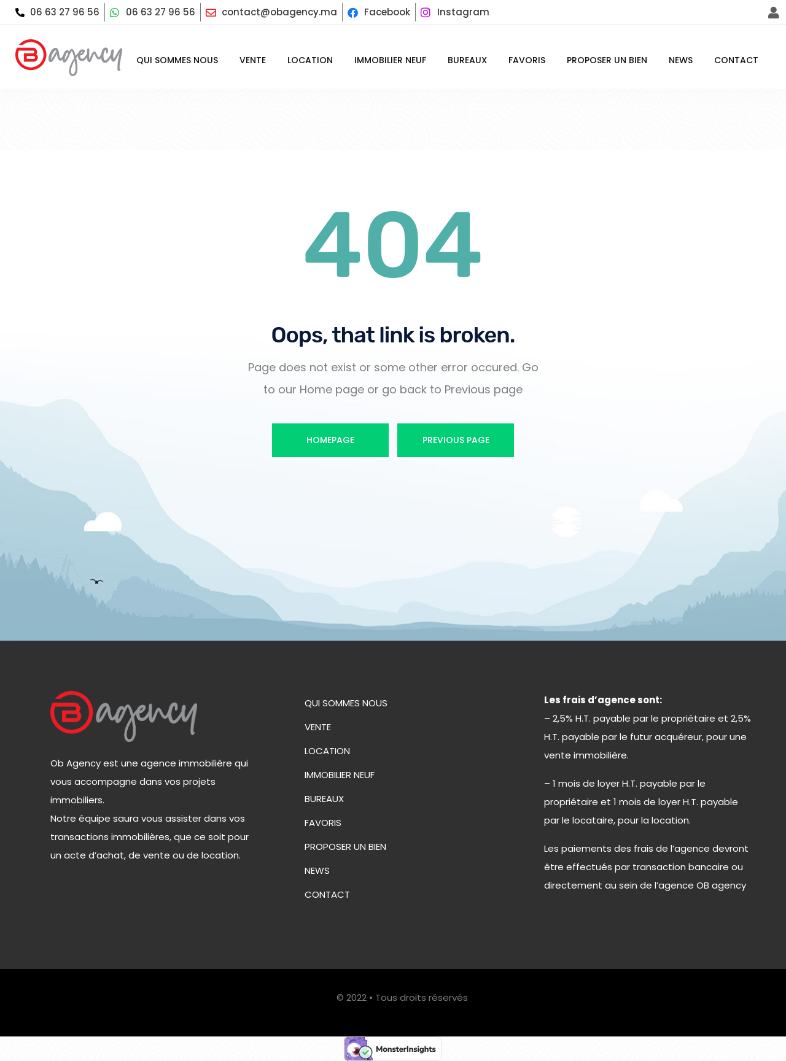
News (681, 60)
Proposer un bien (607, 60)
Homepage (330, 440)
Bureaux (467, 60)
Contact (736, 60)
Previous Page (455, 440)
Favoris (526, 60)
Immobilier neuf (390, 60)
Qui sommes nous (177, 60)
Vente (252, 60)
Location (310, 60)
